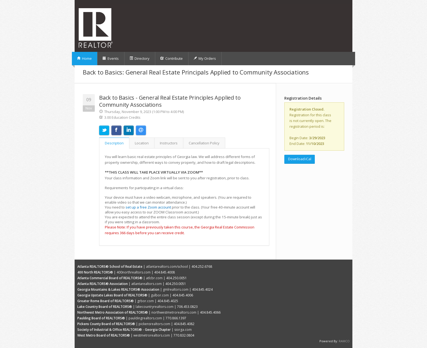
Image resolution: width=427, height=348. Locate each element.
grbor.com (145, 301)
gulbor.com (160, 295)
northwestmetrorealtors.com (173, 312)
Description (114, 143)
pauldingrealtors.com (145, 318)
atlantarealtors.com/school (167, 266)
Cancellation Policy (204, 143)
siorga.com (183, 329)
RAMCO (344, 341)
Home (84, 58)
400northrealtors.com (134, 272)
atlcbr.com (154, 278)
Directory (139, 58)
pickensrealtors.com (154, 324)
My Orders (204, 58)
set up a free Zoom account (148, 207)
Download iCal (299, 158)
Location (142, 143)
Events (110, 58)
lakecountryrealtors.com (154, 306)
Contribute (171, 58)
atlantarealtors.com (146, 283)
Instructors (169, 143)
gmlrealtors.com (175, 289)
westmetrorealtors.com (151, 335)
